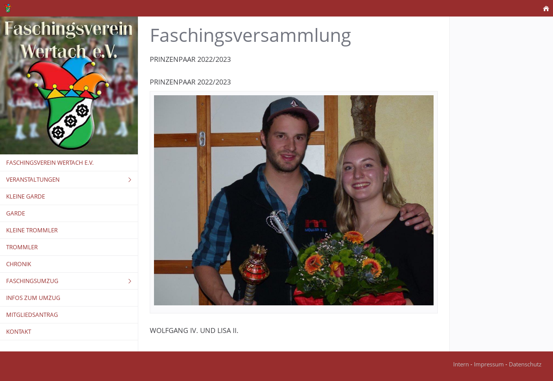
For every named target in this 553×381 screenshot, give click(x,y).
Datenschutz (525, 364)
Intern (461, 364)
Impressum (489, 364)
